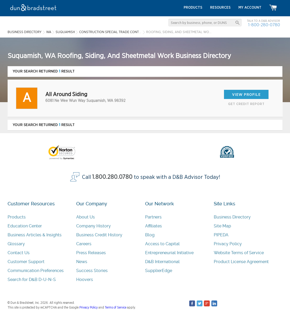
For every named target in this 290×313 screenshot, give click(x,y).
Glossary (16, 243)
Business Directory (232, 217)
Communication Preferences (36, 270)
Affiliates (153, 225)
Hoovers (84, 279)
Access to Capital (162, 243)
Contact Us (19, 252)
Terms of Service (115, 307)
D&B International (162, 261)
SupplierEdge (158, 270)
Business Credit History (99, 234)
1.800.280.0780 (112, 177)
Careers (83, 243)
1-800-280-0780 (264, 25)
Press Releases (91, 252)
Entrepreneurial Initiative (169, 252)
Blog (150, 234)
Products (17, 217)
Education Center (25, 225)
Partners (153, 217)
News (81, 261)
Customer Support (26, 261)
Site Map (222, 225)
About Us (85, 217)
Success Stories (92, 270)
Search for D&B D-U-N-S (32, 279)
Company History (93, 225)
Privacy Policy (228, 243)
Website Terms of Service (239, 252)
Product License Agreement (241, 261)
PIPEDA (221, 234)
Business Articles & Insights (35, 234)
